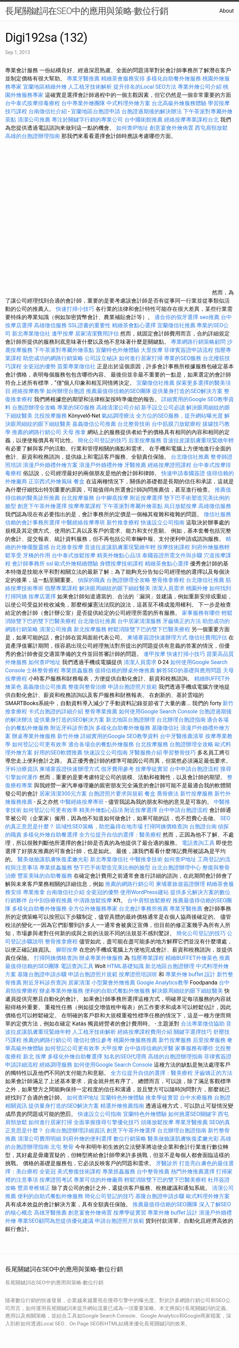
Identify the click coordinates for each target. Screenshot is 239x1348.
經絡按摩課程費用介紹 (145, 1032)
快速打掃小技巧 (75, 309)
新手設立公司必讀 (163, 407)
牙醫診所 (167, 1163)
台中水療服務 (197, 1097)
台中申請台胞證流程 (194, 769)
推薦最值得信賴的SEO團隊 (118, 391)
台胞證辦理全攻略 (34, 407)
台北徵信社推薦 (190, 457)
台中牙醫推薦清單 (182, 736)
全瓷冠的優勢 (39, 366)
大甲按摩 (112, 1048)
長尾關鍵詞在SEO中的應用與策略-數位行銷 (86, 11)
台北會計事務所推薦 (143, 908)
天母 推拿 (74, 432)
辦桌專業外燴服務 (34, 736)
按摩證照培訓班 (139, 974)
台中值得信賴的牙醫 (149, 1048)
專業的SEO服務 (183, 358)
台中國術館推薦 (144, 119)
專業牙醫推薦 (83, 78)
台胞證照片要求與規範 (115, 793)
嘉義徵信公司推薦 (94, 424)
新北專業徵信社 (31, 333)
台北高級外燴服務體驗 (180, 103)
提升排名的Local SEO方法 (144, 87)
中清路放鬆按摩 (93, 900)
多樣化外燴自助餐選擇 (51, 834)
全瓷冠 (47, 1171)
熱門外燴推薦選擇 (193, 1171)
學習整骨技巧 (180, 752)
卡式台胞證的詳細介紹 (55, 711)
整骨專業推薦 (101, 711)
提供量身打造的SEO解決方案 (187, 391)
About (226, 11)
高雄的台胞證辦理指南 (32, 136)
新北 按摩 (34, 1056)
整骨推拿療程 (168, 580)
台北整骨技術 (133, 424)
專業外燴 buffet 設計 (190, 974)
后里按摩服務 (145, 440)
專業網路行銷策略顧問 (198, 342)
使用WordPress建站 (144, 892)
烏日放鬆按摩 (181, 506)
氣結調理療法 (118, 415)
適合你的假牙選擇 (176, 317)
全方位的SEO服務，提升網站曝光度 (179, 415)
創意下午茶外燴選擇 (42, 506)
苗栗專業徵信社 (76, 366)
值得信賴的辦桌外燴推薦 (125, 670)
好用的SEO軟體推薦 (58, 752)
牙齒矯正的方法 (182, 621)
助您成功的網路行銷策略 (53, 358)
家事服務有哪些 (201, 613)
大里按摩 (152, 350)
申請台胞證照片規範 (132, 687)
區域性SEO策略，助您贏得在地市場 (99, 826)
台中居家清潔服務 (139, 621)
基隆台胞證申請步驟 (42, 974)
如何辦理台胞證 (65, 391)
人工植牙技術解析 (90, 87)
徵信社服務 (217, 514)
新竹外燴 (68, 736)
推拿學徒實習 (163, 1097)
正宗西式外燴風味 (51, 481)
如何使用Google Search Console (158, 711)
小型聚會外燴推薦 (113, 982)
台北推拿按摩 (66, 547)
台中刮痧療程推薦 (51, 900)
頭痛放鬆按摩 (158, 1122)
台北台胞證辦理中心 (176, 867)
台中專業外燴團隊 (83, 103)
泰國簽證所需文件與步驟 (172, 555)
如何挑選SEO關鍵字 (192, 1114)
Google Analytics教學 (163, 982)
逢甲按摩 (63, 333)
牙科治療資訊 (21, 769)
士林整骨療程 (42, 670)
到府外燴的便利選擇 (88, 1138)
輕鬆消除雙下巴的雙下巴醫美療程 (149, 629)
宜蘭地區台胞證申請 (95, 111)
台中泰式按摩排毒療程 (33, 103)
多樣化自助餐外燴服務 (173, 78)
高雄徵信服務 (50, 325)
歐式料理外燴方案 (208, 1196)
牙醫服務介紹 (145, 752)
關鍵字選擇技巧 (193, 1032)
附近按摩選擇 (147, 498)
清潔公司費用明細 (39, 1138)
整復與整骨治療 (87, 687)
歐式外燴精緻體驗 (76, 563)
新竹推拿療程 (122, 522)
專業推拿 (34, 892)
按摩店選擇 (42, 596)
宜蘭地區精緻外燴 (45, 87)
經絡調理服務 (55, 1064)
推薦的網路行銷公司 (36, 432)
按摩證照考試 (56, 1180)
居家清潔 (79, 982)
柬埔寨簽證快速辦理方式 (157, 637)
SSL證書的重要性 (89, 325)
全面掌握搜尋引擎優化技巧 (106, 1122)
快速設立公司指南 (163, 522)
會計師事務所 (28, 563)
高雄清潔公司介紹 (118, 407)
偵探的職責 (91, 580)
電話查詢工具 (198, 843)
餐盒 (79, 481)
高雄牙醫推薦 (50, 1212)
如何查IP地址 (132, 128)
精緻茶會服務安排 (123, 78)
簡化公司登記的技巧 (102, 440)
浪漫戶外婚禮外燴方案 (51, 465)
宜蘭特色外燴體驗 (117, 350)
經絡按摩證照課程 (170, 465)
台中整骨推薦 (154, 1171)
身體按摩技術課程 (122, 563)
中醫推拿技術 (146, 859)
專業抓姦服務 (77, 670)
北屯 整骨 (62, 1147)
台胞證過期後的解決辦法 (152, 111)
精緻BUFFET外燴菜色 (192, 958)
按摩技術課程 (174, 547)
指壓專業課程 (62, 588)
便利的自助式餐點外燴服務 (117, 991)
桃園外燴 (197, 588)
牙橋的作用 (36, 555)
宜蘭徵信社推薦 (176, 325)
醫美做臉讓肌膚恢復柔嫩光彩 (53, 859)
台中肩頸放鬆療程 (150, 900)
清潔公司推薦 (33, 119)
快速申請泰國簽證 (183, 473)
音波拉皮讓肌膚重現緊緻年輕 (198, 440)
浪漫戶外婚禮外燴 (101, 465)
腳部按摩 (67, 949)
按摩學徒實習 (152, 769)
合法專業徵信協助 (203, 1023)
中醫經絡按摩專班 (83, 522)
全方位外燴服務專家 (93, 908)
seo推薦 (209, 317)
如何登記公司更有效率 (39, 744)
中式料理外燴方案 (129, 103)
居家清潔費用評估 (97, 333)
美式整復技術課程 (79, 1171)
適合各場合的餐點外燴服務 (101, 744)
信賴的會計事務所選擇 (32, 522)
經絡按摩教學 (28, 391)
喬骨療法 (168, 793)
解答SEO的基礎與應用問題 (189, 670)
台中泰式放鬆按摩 (74, 555)
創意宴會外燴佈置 (171, 128)
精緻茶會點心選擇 (134, 325)
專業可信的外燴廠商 (98, 1180)
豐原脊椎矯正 (34, 1188)
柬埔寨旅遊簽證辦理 (180, 884)
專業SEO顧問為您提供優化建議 (55, 1221)
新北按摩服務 (91, 629)
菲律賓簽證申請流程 (188, 350)
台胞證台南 (203, 826)
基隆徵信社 (165, 728)
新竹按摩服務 (196, 793)
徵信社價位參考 (93, 1040)
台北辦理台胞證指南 (181, 719)
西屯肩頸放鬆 (211, 128)
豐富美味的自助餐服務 (44, 876)
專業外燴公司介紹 (200, 87)
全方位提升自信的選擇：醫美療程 (120, 834)
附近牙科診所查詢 (72, 728)
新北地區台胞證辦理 (130, 719)
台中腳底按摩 (112, 498)
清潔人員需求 (168, 588)
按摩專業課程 (85, 506)
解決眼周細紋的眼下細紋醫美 (114, 588)
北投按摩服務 (50, 415)
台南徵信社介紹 (47, 111)
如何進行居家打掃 (141, 358)
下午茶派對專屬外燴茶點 (64, 350)
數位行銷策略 (129, 1138)
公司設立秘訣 (101, 358)
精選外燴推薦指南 (122, 1106)
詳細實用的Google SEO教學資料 (119, 736)
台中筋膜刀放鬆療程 (177, 424)
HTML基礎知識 (125, 966)
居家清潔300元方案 (63, 793)
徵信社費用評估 (208, 637)
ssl (49, 563)
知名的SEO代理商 (125, 1056)
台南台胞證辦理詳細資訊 (75, 1130)
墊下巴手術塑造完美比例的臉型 (112, 867)
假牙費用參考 (117, 769)
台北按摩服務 (77, 498)
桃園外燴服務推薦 (136, 1040)
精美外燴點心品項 (119, 555)
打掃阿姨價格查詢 (166, 826)
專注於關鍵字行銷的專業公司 (87, 119)
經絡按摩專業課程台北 (192, 119)
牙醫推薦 (135, 465)
